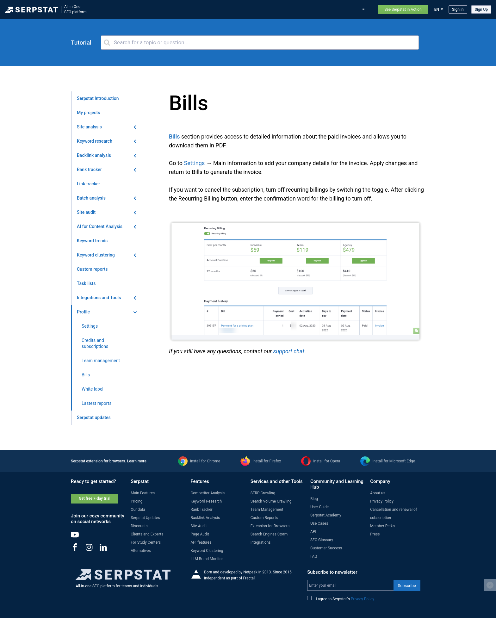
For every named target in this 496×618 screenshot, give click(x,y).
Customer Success (326, 548)
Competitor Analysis (207, 493)
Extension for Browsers (270, 526)
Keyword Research (206, 501)
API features (200, 542)
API (313, 531)
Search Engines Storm (269, 534)
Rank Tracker (201, 509)
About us (377, 493)
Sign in (458, 9)
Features (228, 9)
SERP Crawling (263, 493)
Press (375, 534)
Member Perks (382, 526)
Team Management (267, 509)
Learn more (136, 461)
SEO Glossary (321, 540)
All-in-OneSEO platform (75, 9)
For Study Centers (146, 542)
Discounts (139, 526)
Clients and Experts (147, 534)
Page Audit (199, 534)
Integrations (261, 542)
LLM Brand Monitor (206, 559)
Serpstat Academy (325, 515)
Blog (306, 9)
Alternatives (141, 550)
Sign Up (481, 9)
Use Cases (343, 9)
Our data (138, 509)
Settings (194, 163)
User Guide (319, 507)
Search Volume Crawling (271, 501)
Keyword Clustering (206, 550)
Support (365, 9)
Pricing (322, 9)
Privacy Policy (382, 501)
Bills (174, 136)
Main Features (143, 493)
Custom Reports (264, 518)
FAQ (313, 556)
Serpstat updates (281, 9)
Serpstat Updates (145, 518)
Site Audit (198, 526)
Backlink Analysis (205, 518)
